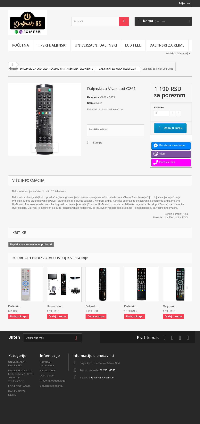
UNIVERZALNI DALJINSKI (96, 45)
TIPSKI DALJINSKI (52, 45)
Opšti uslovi (47, 380)
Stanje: (91, 103)
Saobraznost (47, 375)
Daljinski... (14, 310)
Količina (159, 107)
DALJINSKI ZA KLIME (167, 45)
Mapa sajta (183, 53)
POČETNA (20, 45)
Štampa (97, 142)
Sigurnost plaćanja (51, 390)
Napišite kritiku (98, 129)
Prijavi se (184, 3)
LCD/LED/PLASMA (19, 390)
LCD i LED (133, 45)
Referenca (93, 97)
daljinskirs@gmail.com (101, 382)
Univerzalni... (55, 310)
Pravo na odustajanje (52, 385)
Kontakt (169, 53)
